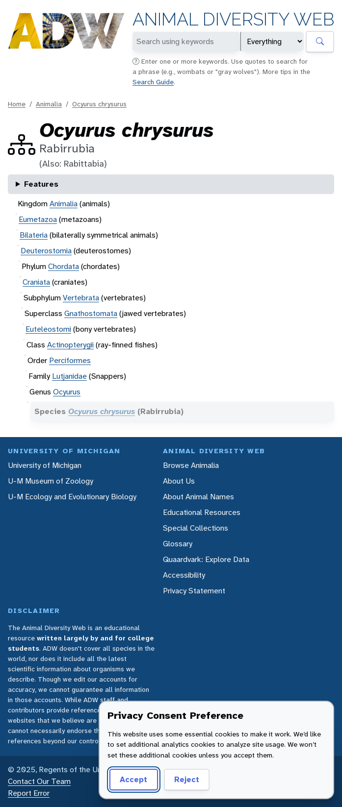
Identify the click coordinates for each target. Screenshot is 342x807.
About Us (179, 481)
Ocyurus (66, 392)
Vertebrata (81, 298)
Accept (133, 779)
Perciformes (70, 360)
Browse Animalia (191, 465)
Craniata (36, 282)
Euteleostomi (48, 329)
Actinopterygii (70, 345)
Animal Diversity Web (233, 19)
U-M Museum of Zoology (50, 481)
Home (17, 103)
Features (41, 184)
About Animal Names (198, 496)
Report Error (29, 793)
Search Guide (153, 81)
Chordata (63, 266)
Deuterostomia (46, 250)
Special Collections (195, 528)
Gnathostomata (90, 313)
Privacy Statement (194, 591)
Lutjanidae (69, 376)
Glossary (177, 543)
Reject (186, 779)
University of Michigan (44, 465)
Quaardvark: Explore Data (206, 559)
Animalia (49, 103)
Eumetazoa (38, 219)
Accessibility (184, 575)
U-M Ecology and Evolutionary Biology (72, 496)
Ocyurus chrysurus (99, 103)
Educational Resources (201, 512)
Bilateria (34, 235)
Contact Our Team (39, 781)
